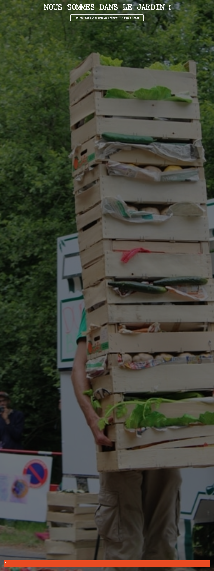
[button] (107, 562)
